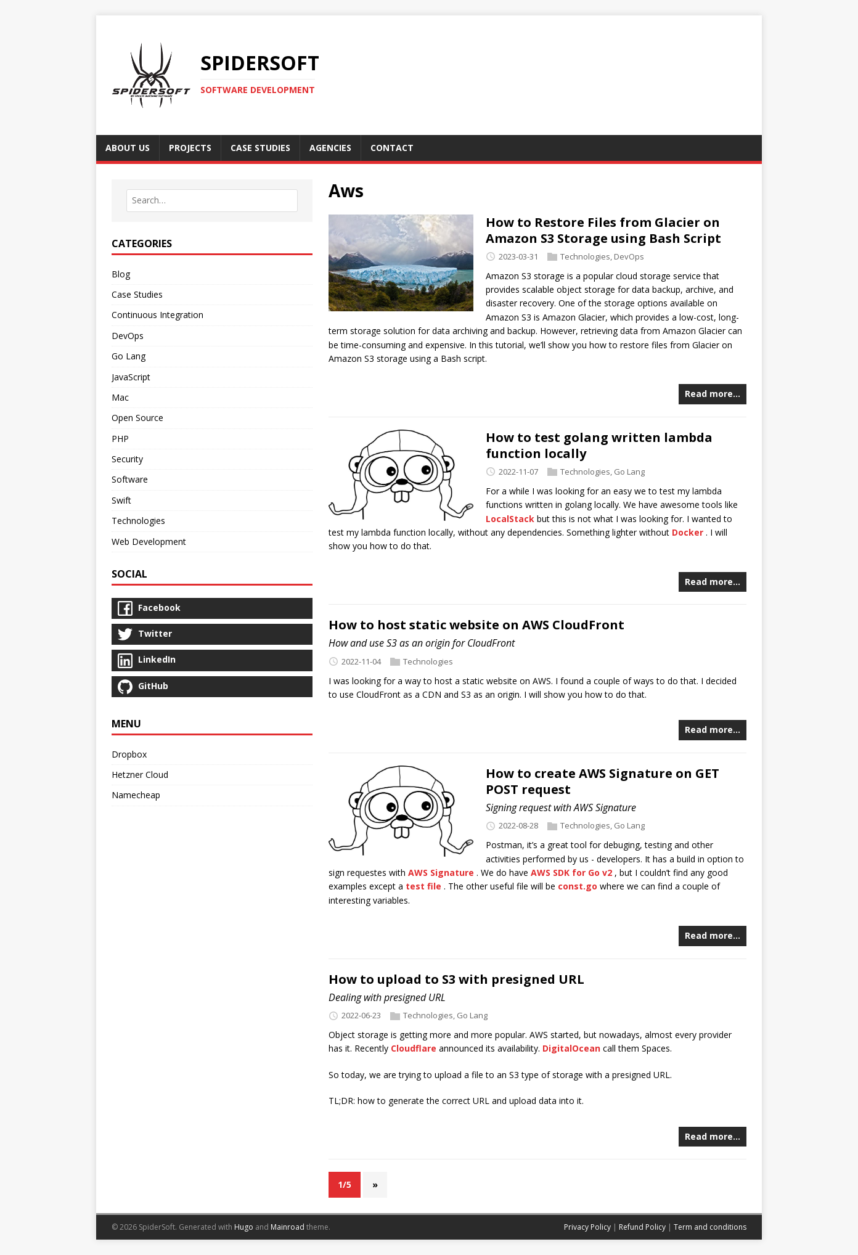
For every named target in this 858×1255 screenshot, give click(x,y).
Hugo (243, 1227)
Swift (121, 500)
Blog (121, 274)
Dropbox (129, 754)
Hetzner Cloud (140, 774)
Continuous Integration (157, 315)
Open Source (137, 417)
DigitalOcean (571, 1048)
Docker (687, 532)
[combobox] (212, 200)
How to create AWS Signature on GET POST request (602, 781)
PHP (120, 438)
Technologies (585, 256)
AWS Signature (441, 872)
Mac (120, 397)
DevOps (629, 256)
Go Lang (629, 471)
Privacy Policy (587, 1227)
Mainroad (287, 1227)
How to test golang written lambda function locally (599, 445)
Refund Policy (642, 1227)
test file (423, 886)
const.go (577, 886)
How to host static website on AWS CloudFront (476, 624)
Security (127, 459)
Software (130, 479)
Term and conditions (710, 1227)
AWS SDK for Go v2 (571, 872)
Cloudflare (413, 1048)
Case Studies (137, 294)
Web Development (149, 541)
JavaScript (131, 377)
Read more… (712, 393)
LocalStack (510, 519)
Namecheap (136, 795)
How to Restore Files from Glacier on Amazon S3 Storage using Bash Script (603, 230)
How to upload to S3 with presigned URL (456, 979)
